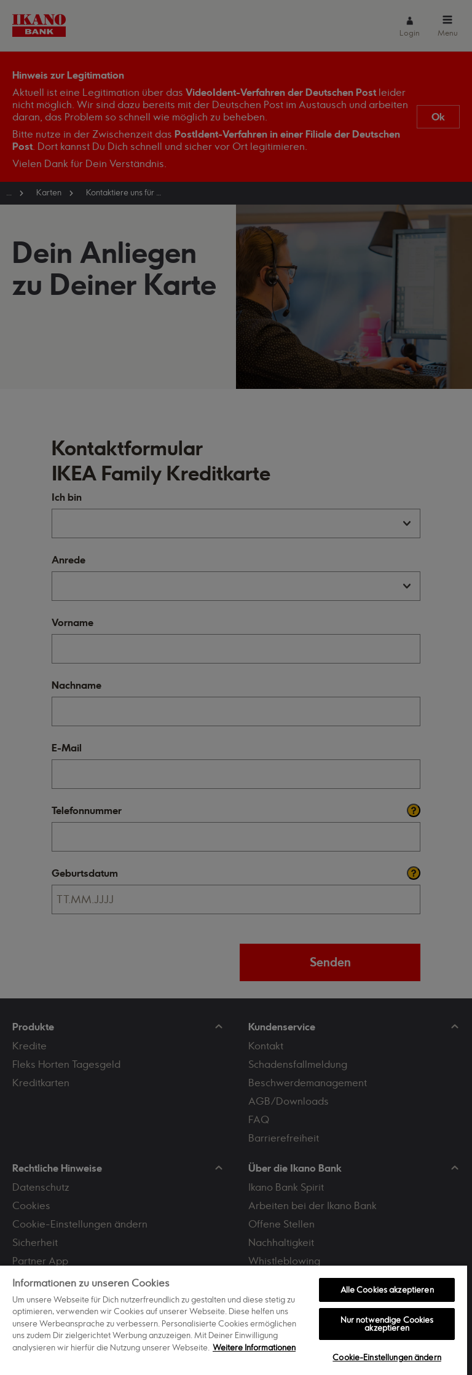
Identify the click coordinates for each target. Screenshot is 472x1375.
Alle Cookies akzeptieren (387, 1290)
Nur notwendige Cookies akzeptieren (387, 1324)
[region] (233, 1319)
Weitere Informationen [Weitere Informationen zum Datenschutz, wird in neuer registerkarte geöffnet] (254, 1347)
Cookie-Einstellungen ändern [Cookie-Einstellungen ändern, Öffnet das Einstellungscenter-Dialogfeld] (386, 1357)
